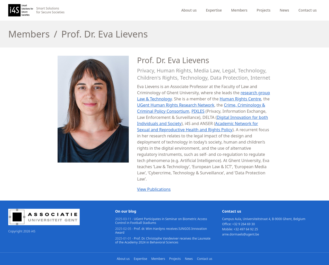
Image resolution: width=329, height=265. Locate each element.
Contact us (307, 10)
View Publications (154, 189)
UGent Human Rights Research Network (175, 105)
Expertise (214, 10)
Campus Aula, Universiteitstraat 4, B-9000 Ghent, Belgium (263, 219)
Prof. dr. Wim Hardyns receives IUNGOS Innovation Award (161, 230)
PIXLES (198, 111)
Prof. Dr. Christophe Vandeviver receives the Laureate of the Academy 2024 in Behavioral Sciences (163, 240)
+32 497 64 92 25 (246, 229)
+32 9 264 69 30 (243, 224)
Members (239, 10)
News (284, 10)
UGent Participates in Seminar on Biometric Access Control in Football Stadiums (161, 221)
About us (189, 10)
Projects (264, 10)
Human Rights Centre (240, 99)
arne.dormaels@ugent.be (240, 234)
